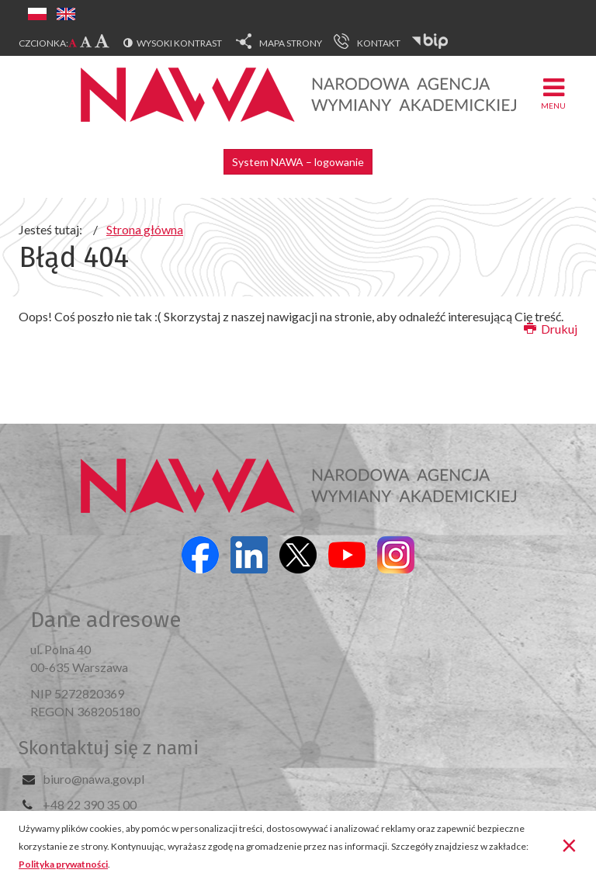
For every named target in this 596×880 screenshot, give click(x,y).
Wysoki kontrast (179, 43)
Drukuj (550, 328)
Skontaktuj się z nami (109, 748)
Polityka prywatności (63, 864)
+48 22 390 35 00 (90, 804)
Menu (553, 92)
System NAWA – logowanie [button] (298, 161)
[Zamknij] (569, 844)
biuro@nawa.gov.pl (93, 778)
